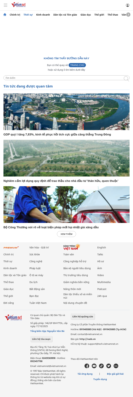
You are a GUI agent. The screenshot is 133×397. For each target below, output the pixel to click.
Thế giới (99, 15)
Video (100, 275)
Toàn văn (68, 254)
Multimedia (104, 282)
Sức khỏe (34, 254)
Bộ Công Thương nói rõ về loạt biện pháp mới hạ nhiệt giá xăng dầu (51, 227)
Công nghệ (35, 261)
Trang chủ (77, 65)
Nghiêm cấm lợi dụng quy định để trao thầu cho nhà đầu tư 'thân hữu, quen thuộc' (60, 181)
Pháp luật (35, 268)
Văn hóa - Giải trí (39, 247)
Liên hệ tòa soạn (41, 339)
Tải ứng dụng (85, 373)
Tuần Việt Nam (38, 303)
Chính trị (15, 15)
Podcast (101, 289)
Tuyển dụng (100, 379)
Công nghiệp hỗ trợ (74, 261)
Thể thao (113, 15)
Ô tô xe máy (36, 275)
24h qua (102, 296)
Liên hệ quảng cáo (82, 316)
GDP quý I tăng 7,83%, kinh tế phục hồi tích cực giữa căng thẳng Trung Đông (57, 134)
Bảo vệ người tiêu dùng (77, 268)
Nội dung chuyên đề (75, 303)
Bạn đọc (34, 296)
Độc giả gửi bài (115, 373)
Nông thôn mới (72, 289)
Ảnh (99, 268)
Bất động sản (37, 289)
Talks (100, 254)
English (101, 247)
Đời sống (8, 303)
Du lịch (33, 282)
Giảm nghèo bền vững (76, 282)
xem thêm (66, 234)
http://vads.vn (87, 339)
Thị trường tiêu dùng (75, 275)
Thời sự (28, 15)
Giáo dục (86, 15)
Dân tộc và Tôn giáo (65, 15)
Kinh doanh (43, 15)
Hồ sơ (100, 261)
